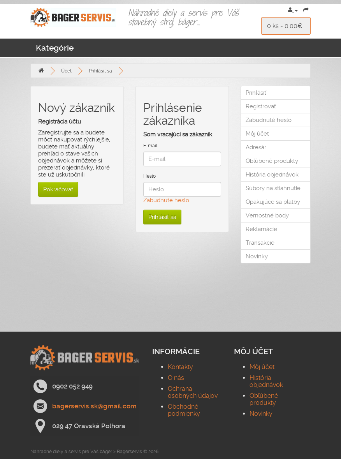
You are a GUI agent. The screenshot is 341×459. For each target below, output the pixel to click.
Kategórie (55, 48)
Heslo (149, 176)
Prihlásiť (256, 92)
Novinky (257, 256)
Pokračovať (58, 189)
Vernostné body (267, 215)
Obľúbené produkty (272, 160)
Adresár (256, 147)
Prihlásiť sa (100, 71)
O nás (176, 377)
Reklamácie (261, 229)
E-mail (150, 145)
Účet (66, 71)
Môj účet (257, 133)
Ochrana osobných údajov (193, 392)
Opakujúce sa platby (273, 201)
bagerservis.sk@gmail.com (94, 406)
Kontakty (180, 367)
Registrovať (261, 106)
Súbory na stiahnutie (273, 188)
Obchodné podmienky (184, 410)
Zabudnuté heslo (166, 200)
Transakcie (260, 242)
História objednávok (272, 174)
